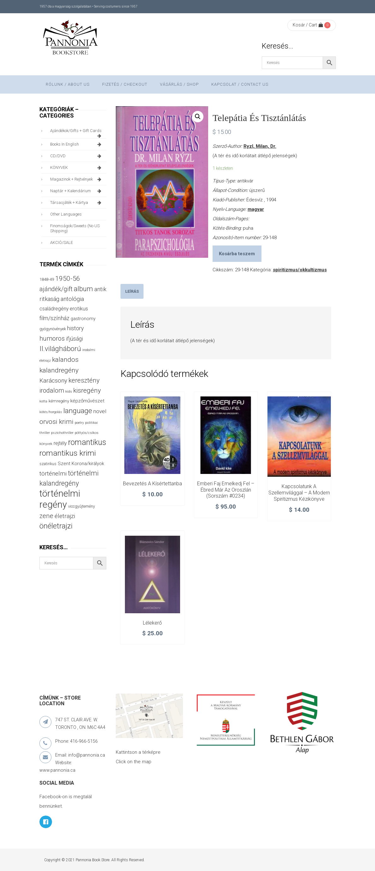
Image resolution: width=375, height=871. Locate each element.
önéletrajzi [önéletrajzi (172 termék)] (56, 526)
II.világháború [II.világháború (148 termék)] (60, 348)
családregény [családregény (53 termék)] (53, 309)
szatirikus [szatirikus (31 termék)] (47, 464)
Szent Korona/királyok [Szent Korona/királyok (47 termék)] (81, 463)
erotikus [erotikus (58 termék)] (79, 309)
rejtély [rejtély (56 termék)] (60, 443)
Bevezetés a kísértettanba (152, 484)
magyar (256, 209)
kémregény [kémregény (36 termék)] (59, 401)
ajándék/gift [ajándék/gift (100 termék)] (56, 289)
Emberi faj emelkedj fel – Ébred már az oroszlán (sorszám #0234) (225, 490)
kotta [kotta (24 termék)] (43, 401)
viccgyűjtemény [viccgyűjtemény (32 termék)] (81, 506)
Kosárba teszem (237, 254)
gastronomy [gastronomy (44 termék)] (83, 318)
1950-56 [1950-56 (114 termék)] (67, 278)
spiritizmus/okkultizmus (300, 270)
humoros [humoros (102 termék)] (52, 338)
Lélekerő (152, 623)
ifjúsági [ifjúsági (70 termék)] (74, 339)
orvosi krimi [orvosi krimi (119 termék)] (56, 421)
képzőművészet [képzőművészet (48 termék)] (87, 401)
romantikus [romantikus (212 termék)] (87, 442)
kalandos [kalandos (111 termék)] (65, 359)
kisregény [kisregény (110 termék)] (87, 390)
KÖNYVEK (76, 167)
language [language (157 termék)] (77, 411)
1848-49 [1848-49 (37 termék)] (46, 279)
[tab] (132, 291)
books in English (76, 144)
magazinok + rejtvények (76, 179)
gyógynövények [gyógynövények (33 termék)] (52, 328)
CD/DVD (76, 156)
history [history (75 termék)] (75, 328)
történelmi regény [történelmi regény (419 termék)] (59, 499)
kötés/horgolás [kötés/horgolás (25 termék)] (50, 412)
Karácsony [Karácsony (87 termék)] (53, 380)
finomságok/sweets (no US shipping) (75, 228)
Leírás (132, 291)
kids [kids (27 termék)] (68, 391)
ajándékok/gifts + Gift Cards (76, 132)
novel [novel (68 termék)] (99, 411)
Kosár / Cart (308, 24)
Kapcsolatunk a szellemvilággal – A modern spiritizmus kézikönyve (299, 492)
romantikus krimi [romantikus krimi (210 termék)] (67, 453)
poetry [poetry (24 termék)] (79, 423)
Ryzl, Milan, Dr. (259, 146)
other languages (66, 214)
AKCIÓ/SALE (61, 242)
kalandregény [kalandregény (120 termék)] (59, 370)
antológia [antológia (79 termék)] (72, 299)
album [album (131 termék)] (83, 289)
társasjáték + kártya (76, 202)
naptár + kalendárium (76, 190)
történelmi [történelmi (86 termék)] (53, 473)
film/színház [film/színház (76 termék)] (54, 318)
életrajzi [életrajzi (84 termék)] (65, 516)
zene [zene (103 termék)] (46, 516)
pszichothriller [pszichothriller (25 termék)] (62, 433)
